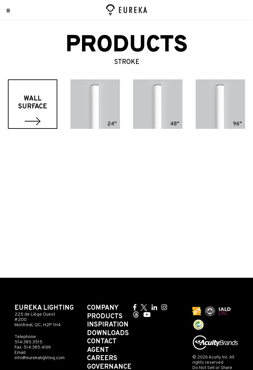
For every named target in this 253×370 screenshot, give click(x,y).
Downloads (108, 333)
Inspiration (107, 325)
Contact (102, 341)
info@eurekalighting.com (39, 358)
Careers (102, 358)
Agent (98, 350)
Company (103, 308)
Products (105, 316)
